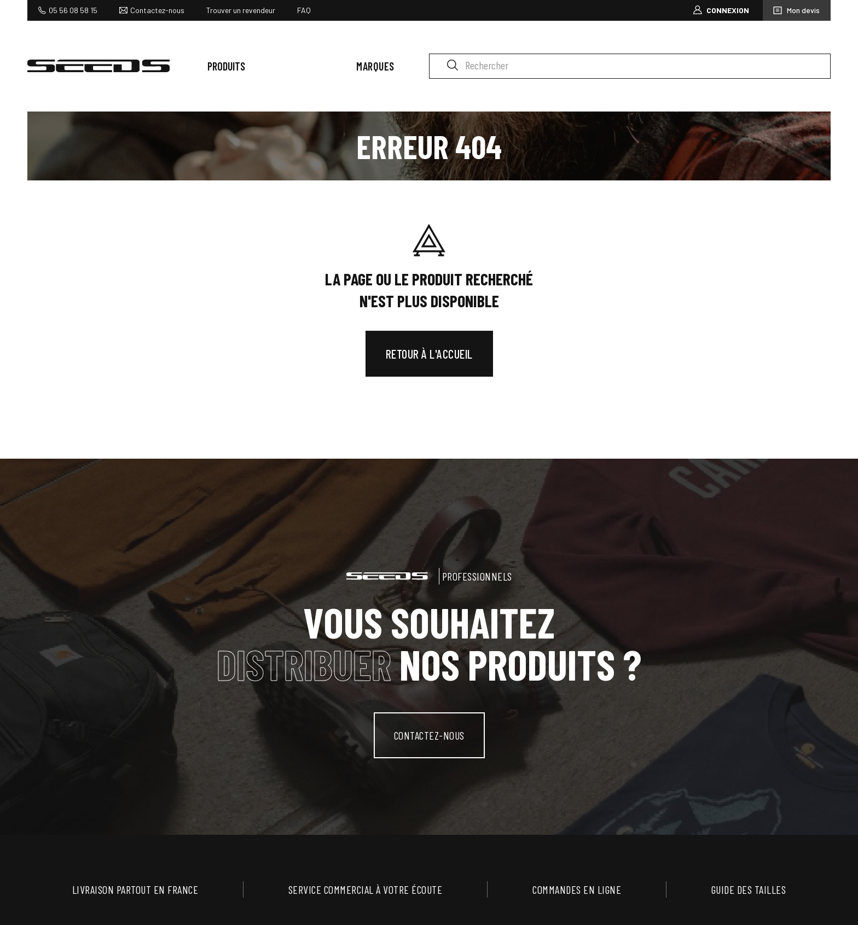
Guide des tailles (748, 889)
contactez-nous (429, 735)
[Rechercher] (630, 66)
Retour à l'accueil (429, 354)
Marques (375, 66)
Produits (226, 66)
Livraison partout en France (135, 889)
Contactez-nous (157, 10)
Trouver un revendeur (240, 10)
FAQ (304, 10)
